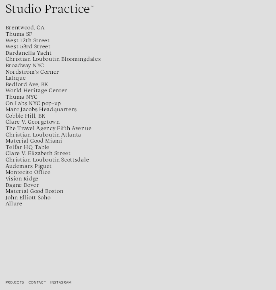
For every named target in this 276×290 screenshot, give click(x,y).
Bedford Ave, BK (27, 84)
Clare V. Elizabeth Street (38, 153)
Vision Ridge (22, 178)
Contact (37, 282)
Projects (15, 282)
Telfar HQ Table (28, 147)
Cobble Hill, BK (26, 115)
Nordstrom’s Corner (32, 71)
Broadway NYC (25, 65)
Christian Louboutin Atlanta (44, 134)
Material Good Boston (35, 191)
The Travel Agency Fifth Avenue (49, 128)
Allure (14, 203)
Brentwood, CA (25, 27)
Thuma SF (19, 34)
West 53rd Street (28, 46)
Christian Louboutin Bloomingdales (53, 59)
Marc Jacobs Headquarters (41, 109)
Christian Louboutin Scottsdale (47, 159)
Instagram (60, 282)
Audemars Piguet (29, 166)
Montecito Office (28, 172)
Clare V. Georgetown (33, 121)
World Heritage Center (36, 90)
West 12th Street (28, 40)
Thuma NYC (22, 96)
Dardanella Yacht (29, 53)
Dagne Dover (22, 185)
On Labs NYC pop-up (33, 103)
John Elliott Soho (28, 197)
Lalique (16, 78)
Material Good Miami (34, 140)
